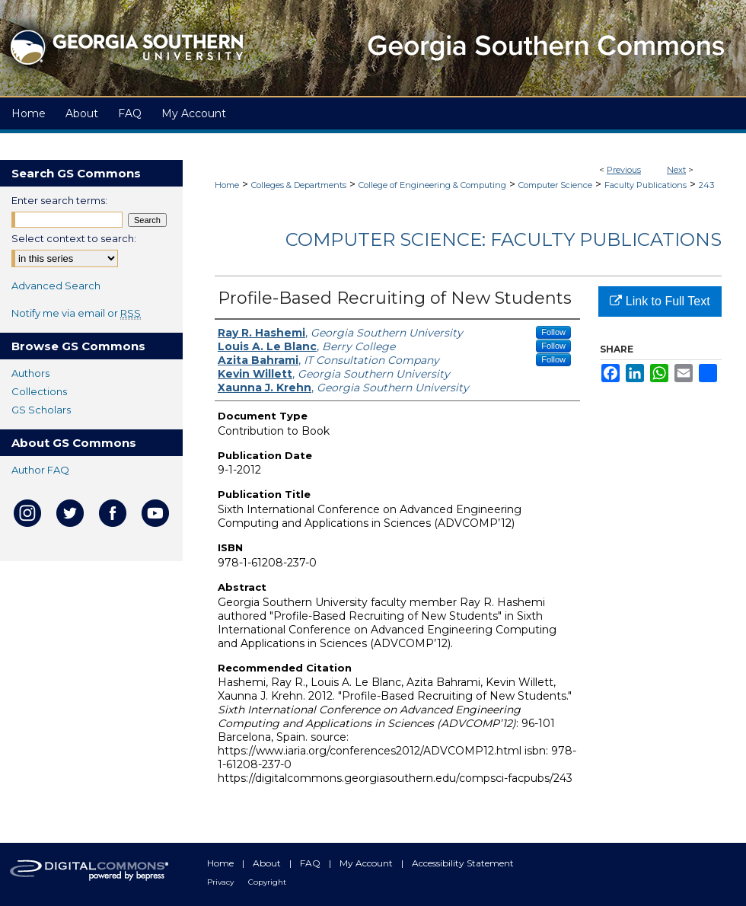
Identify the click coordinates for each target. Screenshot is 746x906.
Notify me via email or (76, 313)
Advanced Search (55, 285)
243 (706, 185)
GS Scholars (41, 410)
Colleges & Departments (298, 185)
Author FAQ (40, 470)
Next (676, 169)
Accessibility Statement (463, 863)
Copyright (267, 882)
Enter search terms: (59, 200)
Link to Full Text (659, 301)
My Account (367, 863)
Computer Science (555, 185)
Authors (30, 373)
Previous (624, 169)
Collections (39, 391)
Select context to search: (73, 238)
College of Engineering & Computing (432, 185)
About (268, 863)
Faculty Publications (645, 185)
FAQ (311, 863)
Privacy (221, 882)
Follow (553, 332)
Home (227, 185)
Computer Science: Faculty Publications (503, 239)
